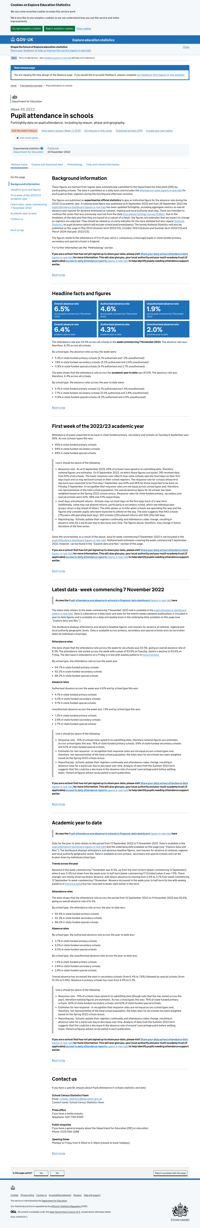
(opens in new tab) (97, 260)
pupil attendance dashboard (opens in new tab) (79, 207)
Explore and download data (47, 164)
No (60, 1173)
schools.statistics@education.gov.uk (80, 1098)
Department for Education (28, 152)
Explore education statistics (93, 40)
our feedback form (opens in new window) (160, 74)
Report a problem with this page (170, 1173)
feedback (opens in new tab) (57, 58)
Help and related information (102, 164)
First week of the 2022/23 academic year (26, 197)
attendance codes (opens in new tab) (161, 190)
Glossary (77, 1195)
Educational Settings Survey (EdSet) (144, 214)
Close (186, 47)
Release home (19, 164)
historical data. (150, 654)
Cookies (14, 1195)
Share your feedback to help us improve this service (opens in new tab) (51, 50)
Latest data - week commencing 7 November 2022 (29, 206)
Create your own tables (159, 130)
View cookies (83, 28)
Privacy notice (27, 1195)
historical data (73, 883)
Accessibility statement (60, 1195)
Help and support (92, 1195)
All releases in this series (98, 130)
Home (13, 85)
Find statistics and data (31, 85)
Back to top (17, 230)
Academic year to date (23, 213)
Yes (44, 1173)
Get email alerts (27, 137)
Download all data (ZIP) (129, 130)
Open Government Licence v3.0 (64, 1212)
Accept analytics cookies (26, 28)
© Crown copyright (180, 1219)
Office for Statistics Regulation (66, 1206)
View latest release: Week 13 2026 (61, 130)
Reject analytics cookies (59, 28)
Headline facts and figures (26, 189)
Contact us (17, 219)
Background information (24, 184)
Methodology (74, 164)
